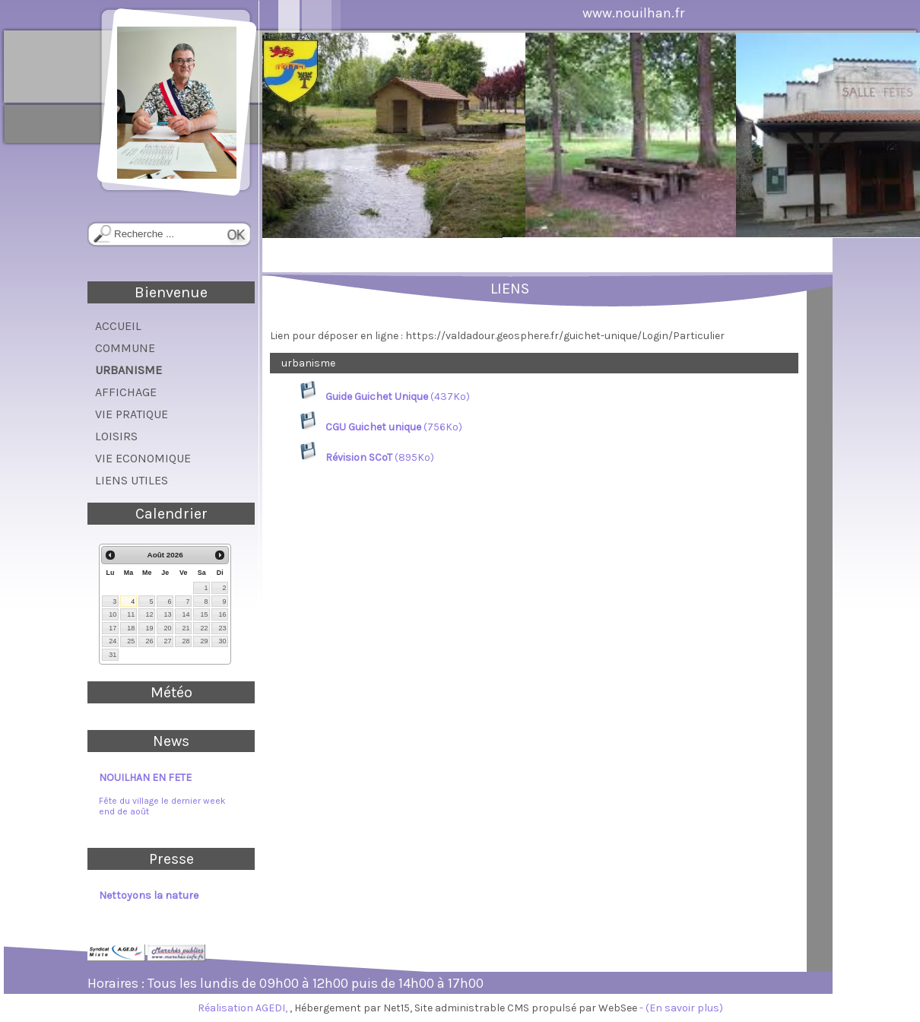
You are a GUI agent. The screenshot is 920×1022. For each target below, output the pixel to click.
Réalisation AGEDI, (244, 1007)
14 (185, 614)
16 (222, 614)
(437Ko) (385, 396)
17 (112, 628)
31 (112, 655)
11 (131, 614)
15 (204, 614)
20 (167, 628)
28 (185, 641)
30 (222, 641)
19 (149, 628)
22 (204, 628)
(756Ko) (381, 427)
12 (149, 614)
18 (131, 628)
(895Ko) (367, 457)
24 (112, 641)
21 (185, 628)
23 (222, 628)
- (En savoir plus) (681, 1007)
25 (131, 641)
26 (149, 641)
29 (204, 641)
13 (167, 614)
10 (112, 614)
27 (167, 641)
